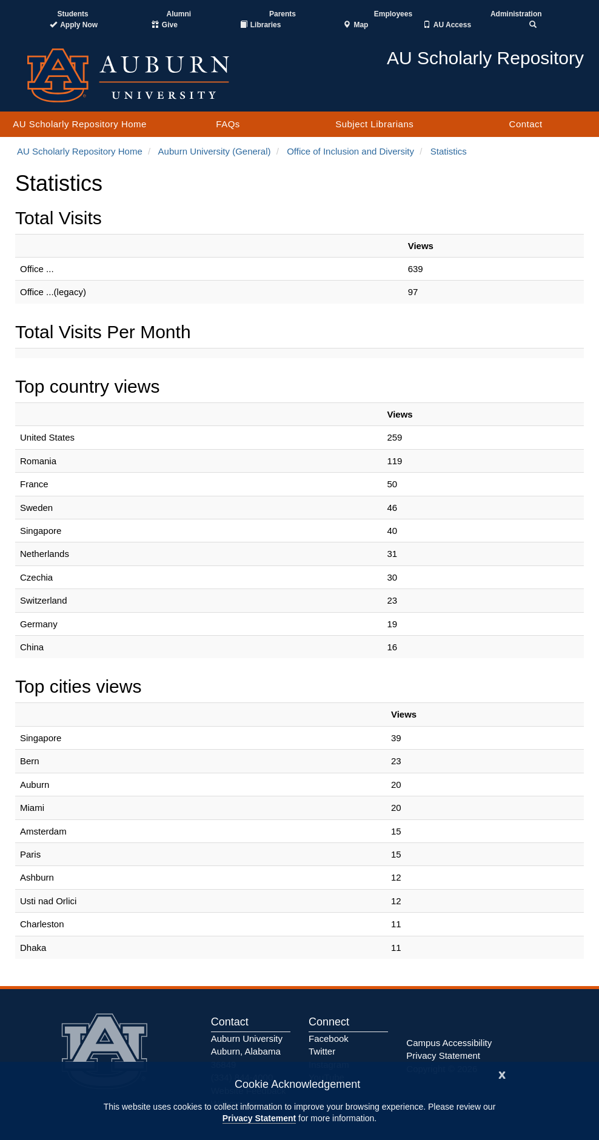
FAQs (228, 124)
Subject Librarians (374, 124)
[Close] (502, 1073)
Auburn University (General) (214, 151)
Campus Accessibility (449, 1043)
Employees (393, 14)
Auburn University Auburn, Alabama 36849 (247, 1051)
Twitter (322, 1051)
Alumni (179, 14)
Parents (282, 14)
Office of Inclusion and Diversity (350, 151)
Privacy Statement (259, 1118)
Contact (526, 124)
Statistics (448, 151)
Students (72, 14)
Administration (516, 14)
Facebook (329, 1038)
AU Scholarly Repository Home (80, 124)
